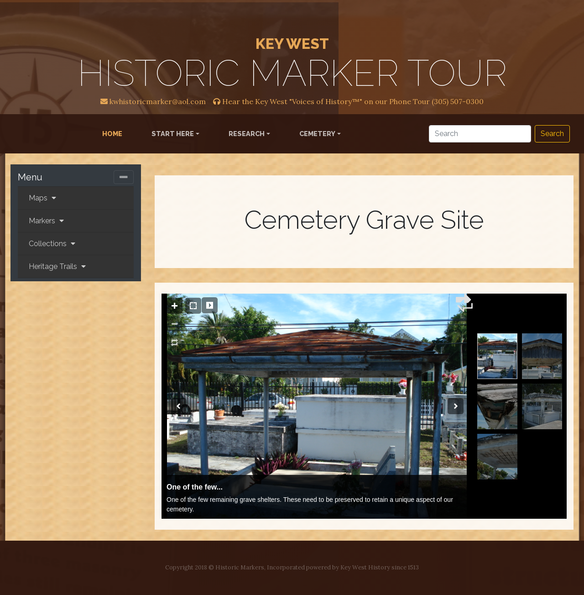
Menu (30, 177)
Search (552, 133)
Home (114, 132)
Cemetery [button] (317, 133)
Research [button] (247, 133)
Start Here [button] (172, 133)
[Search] (480, 133)
